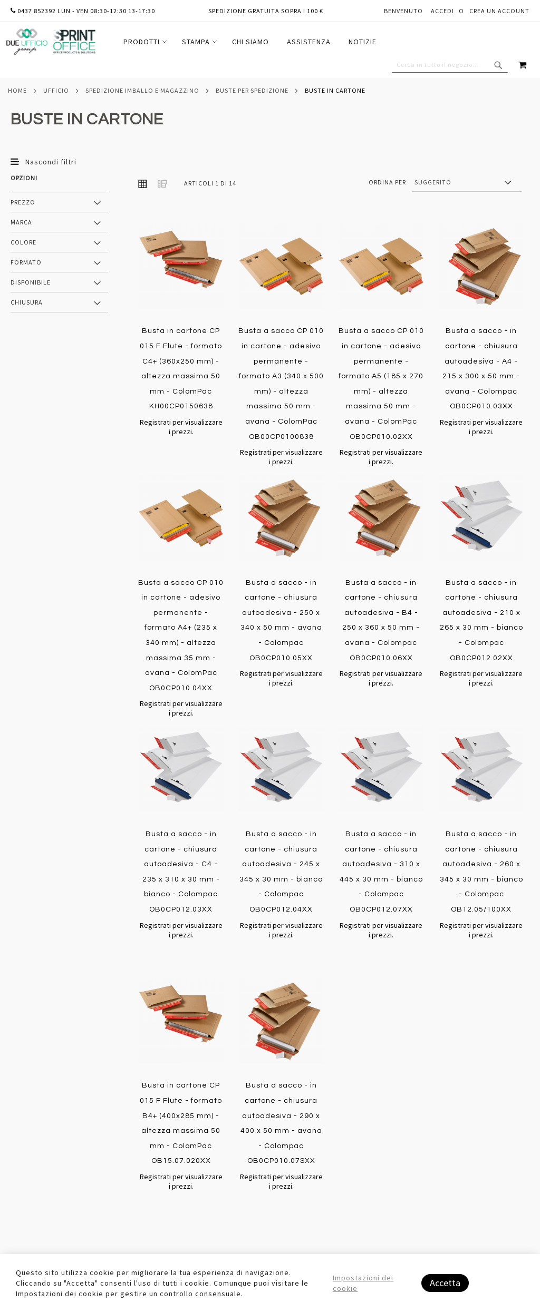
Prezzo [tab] (23, 202)
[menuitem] (143, 42)
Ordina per (387, 182)
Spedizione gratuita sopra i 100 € (265, 11)
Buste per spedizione (252, 90)
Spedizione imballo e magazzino (142, 90)
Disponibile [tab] (31, 282)
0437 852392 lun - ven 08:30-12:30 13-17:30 (83, 11)
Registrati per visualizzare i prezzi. (181, 426)
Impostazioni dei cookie (363, 1283)
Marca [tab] (21, 222)
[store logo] (50, 41)
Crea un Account (499, 11)
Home (17, 90)
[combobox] (450, 65)
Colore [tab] (23, 242)
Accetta (445, 1283)
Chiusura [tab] (27, 302)
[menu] (250, 42)
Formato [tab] (26, 262)
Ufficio (56, 90)
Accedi (442, 11)
